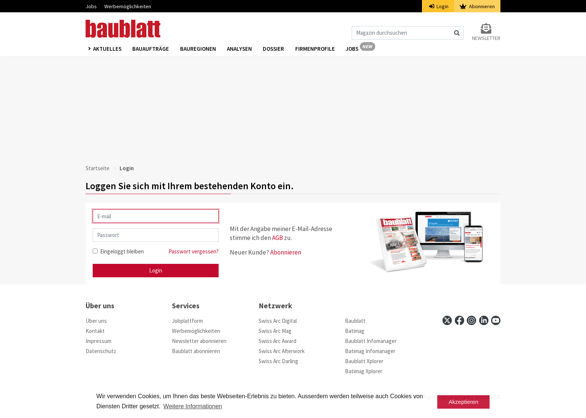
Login (439, 6)
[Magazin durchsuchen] (408, 33)
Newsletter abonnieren (199, 340)
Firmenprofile (316, 49)
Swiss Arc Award (277, 340)
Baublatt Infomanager (371, 340)
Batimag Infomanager (370, 351)
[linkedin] (483, 320)
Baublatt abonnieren (196, 351)
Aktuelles (107, 49)
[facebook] (459, 320)
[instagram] (471, 320)
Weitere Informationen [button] (192, 406)
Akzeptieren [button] (463, 402)
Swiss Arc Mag (275, 330)
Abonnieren (477, 6)
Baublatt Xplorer (364, 361)
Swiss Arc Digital (278, 320)
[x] (447, 320)
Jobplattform (187, 320)
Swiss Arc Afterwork (282, 351)
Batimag (354, 330)
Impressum (98, 340)
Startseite (98, 168)
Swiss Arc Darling (278, 361)
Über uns (96, 320)
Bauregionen (198, 49)
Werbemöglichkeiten (127, 6)
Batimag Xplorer (363, 371)
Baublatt (355, 320)
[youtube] (495, 320)
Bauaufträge (151, 49)
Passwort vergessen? (194, 251)
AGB (277, 238)
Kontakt (95, 330)
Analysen (240, 49)
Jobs (91, 6)
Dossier (274, 49)
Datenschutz (101, 351)
